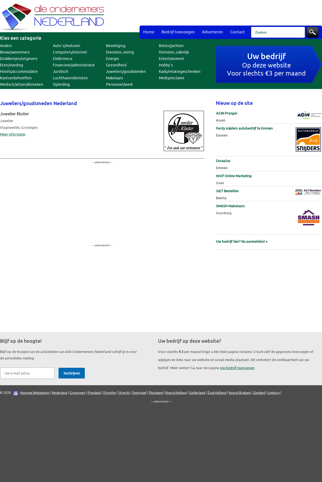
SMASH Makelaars (230, 206)
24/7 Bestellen (227, 191)
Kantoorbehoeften (16, 78)
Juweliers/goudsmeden (126, 71)
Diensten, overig (120, 52)
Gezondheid (116, 65)
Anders (6, 46)
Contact (237, 32)
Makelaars (114, 78)
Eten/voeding (11, 65)
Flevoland (156, 393)
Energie (112, 58)
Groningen (77, 393)
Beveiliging (115, 46)
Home (148, 32)
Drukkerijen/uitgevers (18, 58)
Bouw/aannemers (15, 52)
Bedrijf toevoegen (178, 32)
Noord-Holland (176, 393)
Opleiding (61, 84)
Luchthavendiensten (70, 78)
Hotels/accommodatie (19, 71)
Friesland (94, 393)
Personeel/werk (119, 84)
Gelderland (197, 393)
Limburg (274, 393)
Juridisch (60, 71)
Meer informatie (12, 134)
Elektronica (62, 58)
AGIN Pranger (226, 113)
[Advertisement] (215, 43)
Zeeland (259, 393)
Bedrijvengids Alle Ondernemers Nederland (53, 16)
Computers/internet (70, 52)
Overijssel (139, 393)
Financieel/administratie (74, 65)
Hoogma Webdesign (34, 393)
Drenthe (109, 393)
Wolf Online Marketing (234, 176)
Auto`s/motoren (66, 46)
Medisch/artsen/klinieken (21, 84)
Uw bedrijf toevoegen (237, 368)
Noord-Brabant (240, 393)
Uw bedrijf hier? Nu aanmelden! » (241, 241)
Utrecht (124, 393)
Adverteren (212, 32)
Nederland (59, 393)
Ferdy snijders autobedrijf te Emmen (244, 128)
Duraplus (223, 161)
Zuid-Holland (217, 393)
